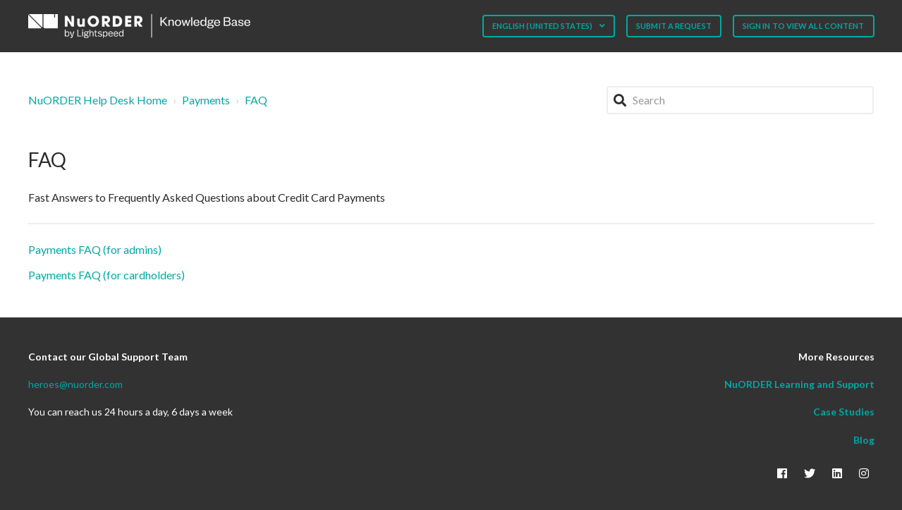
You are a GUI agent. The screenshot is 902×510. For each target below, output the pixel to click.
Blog (863, 440)
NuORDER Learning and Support (799, 384)
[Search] (740, 100)
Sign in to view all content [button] (804, 25)
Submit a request (674, 25)
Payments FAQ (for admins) (94, 249)
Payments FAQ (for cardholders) (106, 274)
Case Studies (843, 412)
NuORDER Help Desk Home (97, 100)
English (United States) (543, 25)
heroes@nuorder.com (75, 384)
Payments (206, 100)
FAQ (256, 100)
